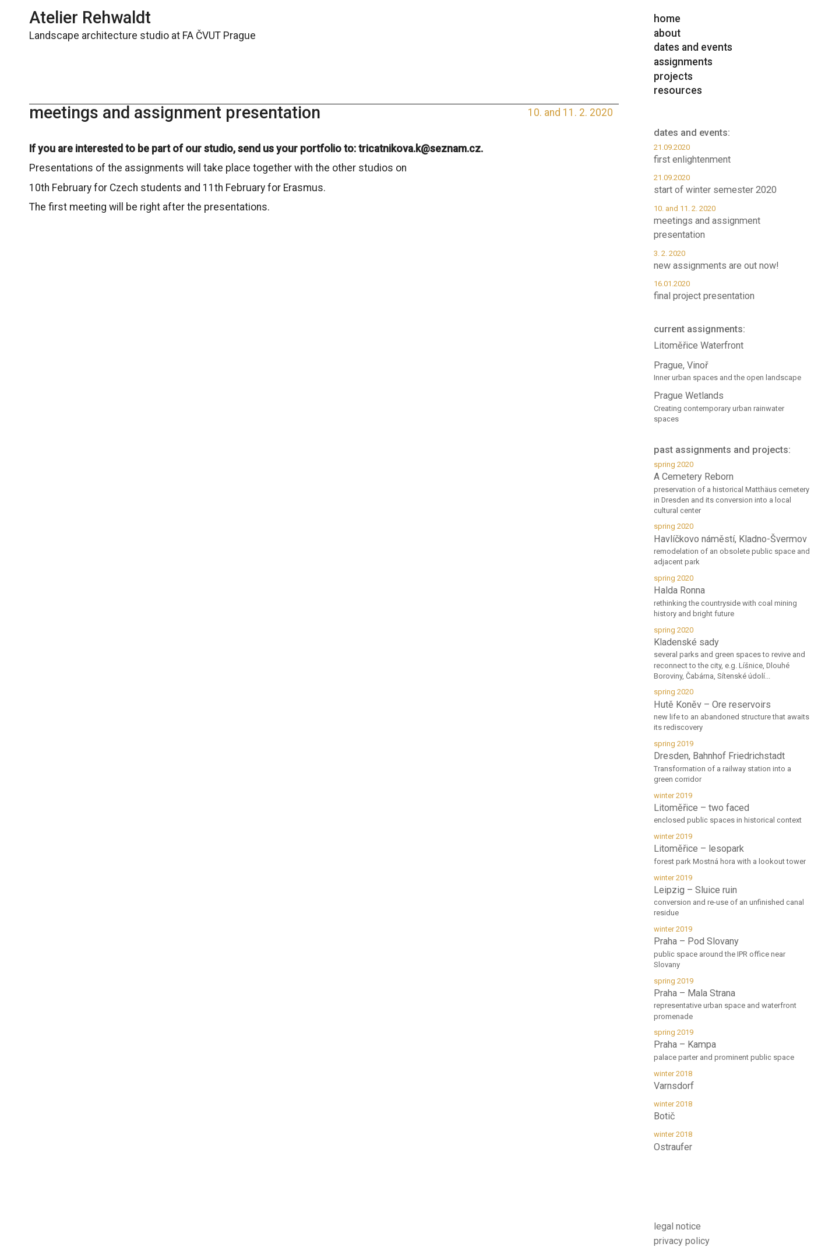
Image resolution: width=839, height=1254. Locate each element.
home (667, 18)
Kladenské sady (732, 653)
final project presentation (732, 290)
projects (673, 76)
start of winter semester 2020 (732, 184)
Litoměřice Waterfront (698, 345)
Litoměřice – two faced (732, 808)
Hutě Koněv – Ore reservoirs (732, 710)
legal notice (677, 1226)
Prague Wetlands (732, 407)
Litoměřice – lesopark (732, 849)
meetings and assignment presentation (732, 222)
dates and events (693, 47)
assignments (683, 62)
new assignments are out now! (732, 259)
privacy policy (682, 1240)
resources (678, 90)
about (667, 33)
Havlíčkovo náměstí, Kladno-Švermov (732, 544)
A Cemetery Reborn (732, 487)
